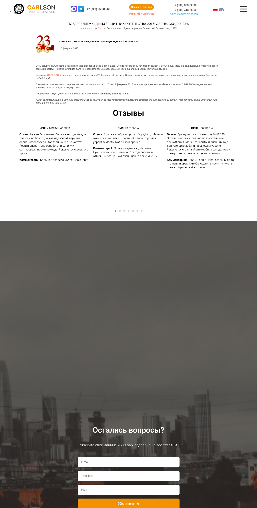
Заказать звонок (141, 7)
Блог (100, 28)
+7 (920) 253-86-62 (98, 9)
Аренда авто (87, 28)
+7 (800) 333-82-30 (185, 5)
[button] (115, 211)
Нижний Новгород (141, 13)
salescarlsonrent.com (184, 14)
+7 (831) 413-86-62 (185, 10)
